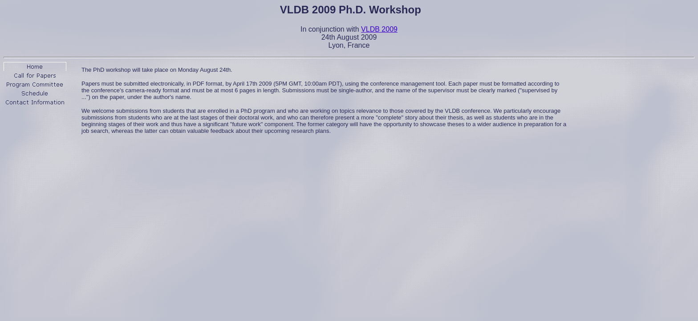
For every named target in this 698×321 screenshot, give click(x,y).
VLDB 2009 (379, 29)
